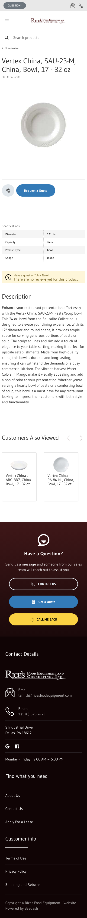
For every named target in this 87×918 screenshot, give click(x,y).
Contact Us (43, 584)
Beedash (31, 908)
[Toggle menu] (6, 21)
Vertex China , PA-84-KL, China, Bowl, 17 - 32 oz (61, 479)
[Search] (43, 37)
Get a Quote (43, 602)
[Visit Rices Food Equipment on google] (7, 746)
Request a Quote (35, 191)
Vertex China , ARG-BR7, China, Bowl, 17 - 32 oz (19, 479)
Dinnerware (12, 48)
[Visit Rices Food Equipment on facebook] (17, 746)
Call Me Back (43, 619)
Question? (15, 5)
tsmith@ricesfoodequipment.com (45, 695)
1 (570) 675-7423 (31, 714)
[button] (80, 438)
